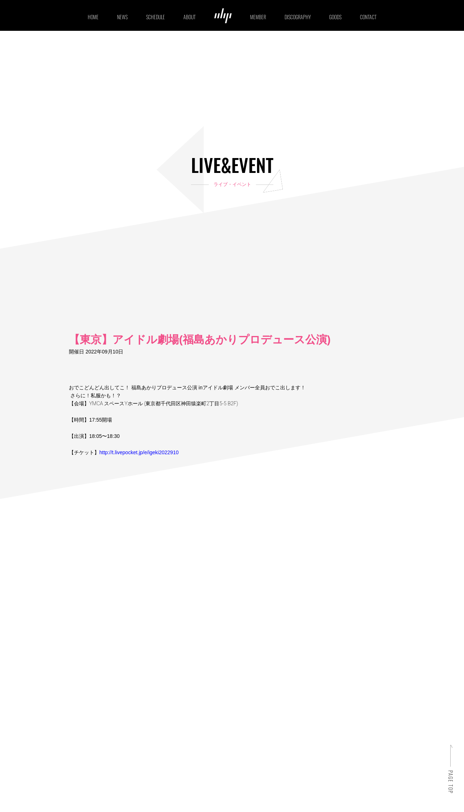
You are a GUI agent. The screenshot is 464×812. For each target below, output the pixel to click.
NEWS (122, 17)
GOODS (335, 17)
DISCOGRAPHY (298, 17)
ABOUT (189, 17)
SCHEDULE (155, 17)
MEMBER (258, 17)
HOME (93, 17)
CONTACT (368, 17)
